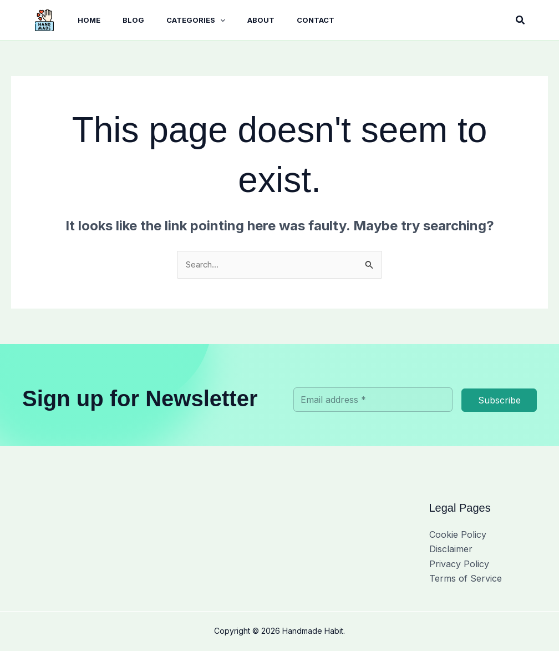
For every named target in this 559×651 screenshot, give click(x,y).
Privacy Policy (459, 565)
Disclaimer (450, 550)
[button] (200, 20)
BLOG (118, 20)
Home (78, 20)
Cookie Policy (457, 535)
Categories (175, 20)
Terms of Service (465, 579)
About (236, 20)
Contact (287, 20)
